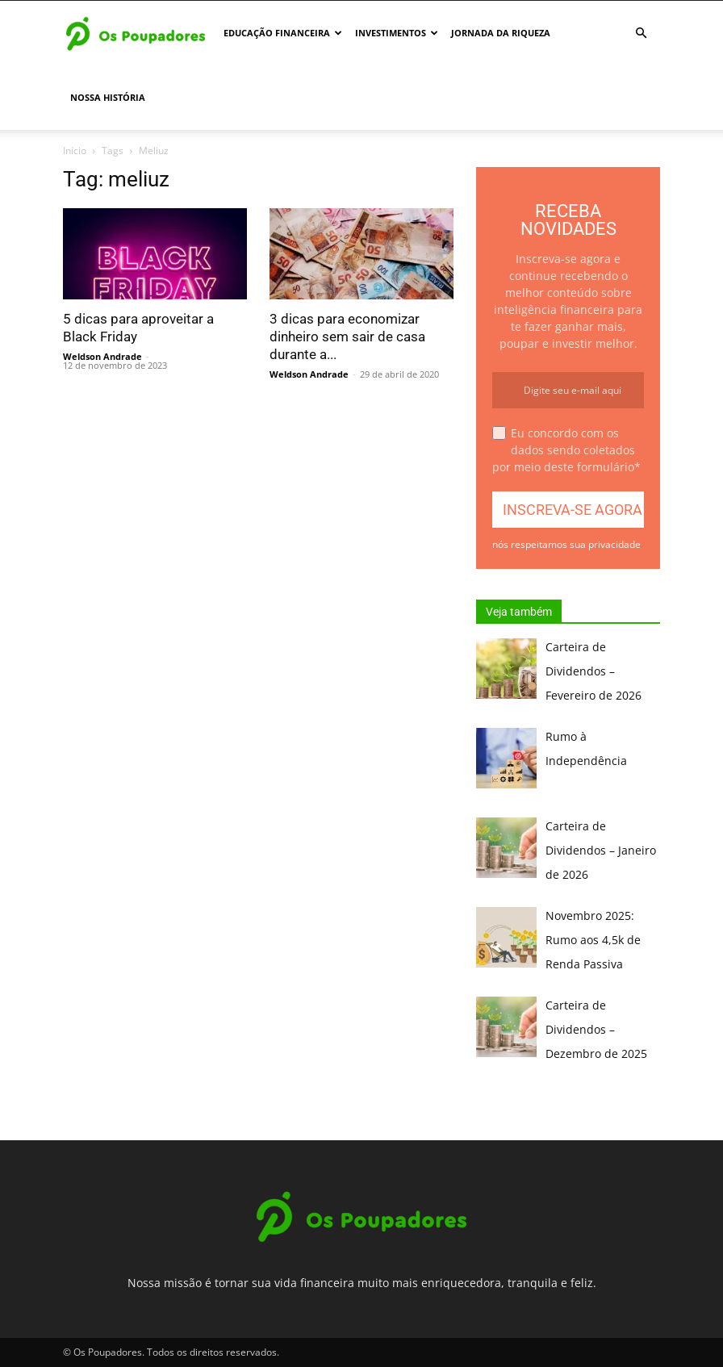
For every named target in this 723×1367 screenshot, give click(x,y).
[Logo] (135, 33)
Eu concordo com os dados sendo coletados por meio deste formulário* (566, 449)
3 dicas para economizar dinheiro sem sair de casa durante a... (347, 336)
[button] (640, 33)
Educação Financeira (283, 33)
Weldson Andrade (102, 356)
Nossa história (107, 97)
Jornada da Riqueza (500, 33)
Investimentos (396, 33)
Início (74, 150)
